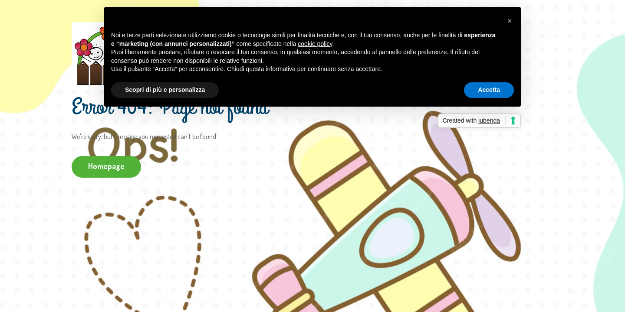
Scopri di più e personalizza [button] (165, 89)
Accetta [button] (489, 89)
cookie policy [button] (315, 43)
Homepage (106, 166)
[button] (509, 21)
